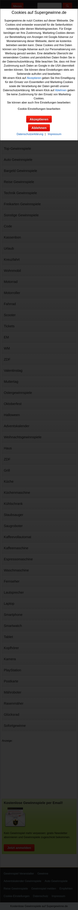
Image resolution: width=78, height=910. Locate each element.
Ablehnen (61, 90)
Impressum (54, 134)
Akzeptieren (34, 77)
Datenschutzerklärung (30, 134)
